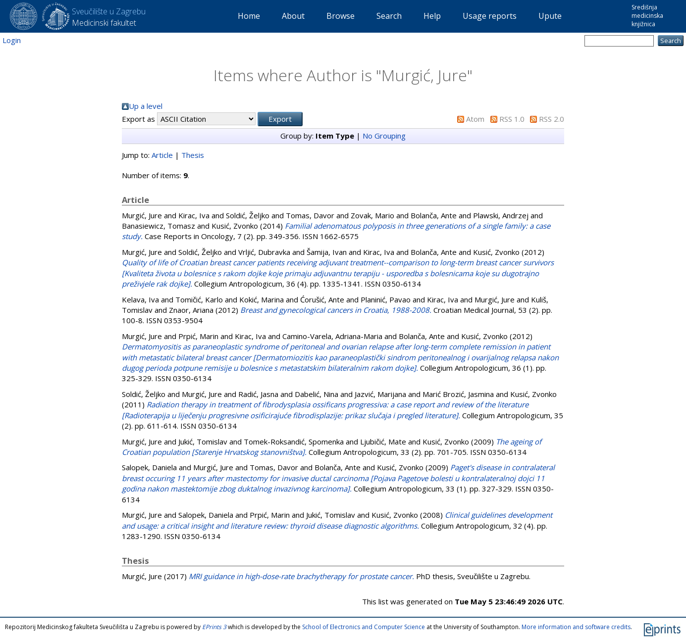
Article (162, 155)
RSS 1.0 (512, 119)
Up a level (145, 106)
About (293, 15)
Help (432, 15)
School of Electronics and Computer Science (363, 627)
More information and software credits (576, 627)
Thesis (192, 155)
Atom (475, 119)
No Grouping (384, 136)
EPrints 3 (214, 627)
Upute (550, 15)
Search (389, 15)
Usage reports (490, 15)
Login (11, 40)
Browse (340, 15)
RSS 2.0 (551, 119)
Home (249, 15)
